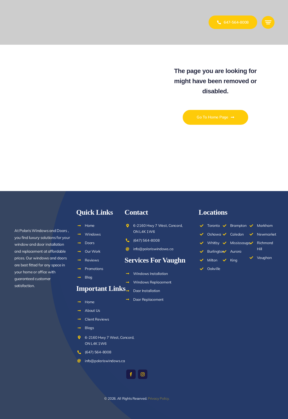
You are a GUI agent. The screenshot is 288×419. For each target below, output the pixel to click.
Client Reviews (97, 319)
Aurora (235, 251)
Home (89, 225)
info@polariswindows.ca (105, 361)
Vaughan (264, 257)
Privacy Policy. (158, 398)
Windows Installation (150, 273)
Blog (88, 277)
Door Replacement (148, 299)
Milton (212, 260)
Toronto (213, 225)
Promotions (94, 268)
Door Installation (146, 290)
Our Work (92, 251)
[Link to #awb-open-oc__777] (268, 22)
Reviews (92, 260)
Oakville (213, 268)
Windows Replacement (152, 282)
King (233, 260)
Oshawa (214, 234)
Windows (93, 234)
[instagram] (142, 374)
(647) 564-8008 (98, 352)
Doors (89, 243)
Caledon (237, 234)
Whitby (213, 243)
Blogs (89, 327)
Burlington (215, 251)
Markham (264, 225)
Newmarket (266, 234)
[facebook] (131, 374)
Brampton (238, 225)
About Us (92, 310)
